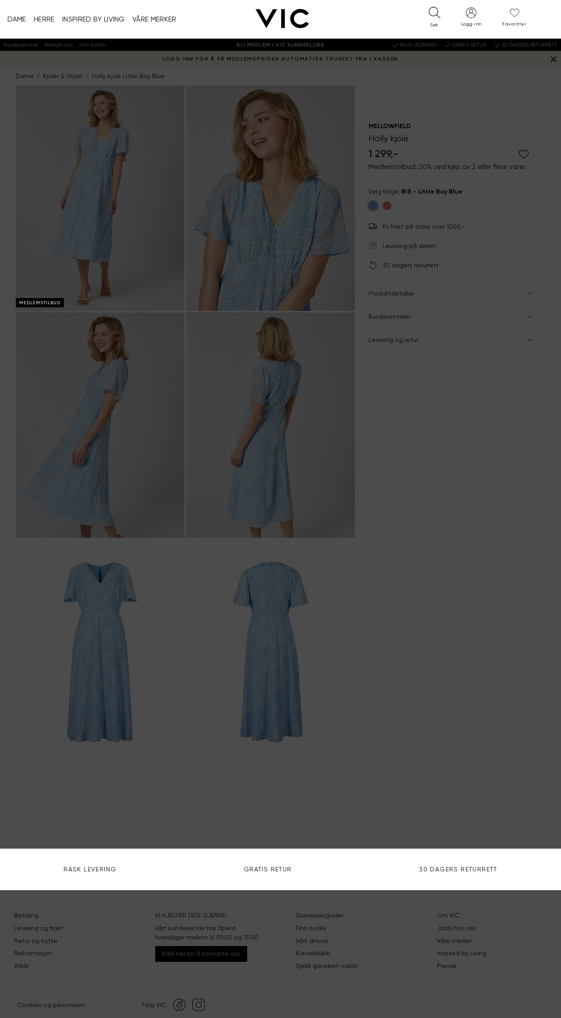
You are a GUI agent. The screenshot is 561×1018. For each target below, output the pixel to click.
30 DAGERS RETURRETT (458, 869)
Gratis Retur (268, 869)
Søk (536, 165)
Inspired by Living (93, 19)
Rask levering (90, 869)
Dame (16, 19)
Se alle (407, 255)
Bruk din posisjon (422, 191)
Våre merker (154, 19)
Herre (44, 19)
